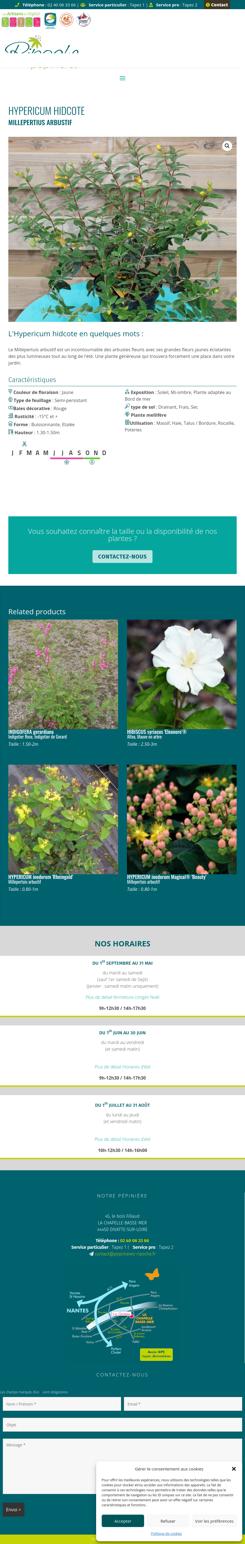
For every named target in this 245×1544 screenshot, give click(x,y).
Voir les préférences (214, 1521)
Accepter (122, 1521)
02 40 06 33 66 (134, 1240)
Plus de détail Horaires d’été (123, 1067)
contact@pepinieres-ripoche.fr (125, 1254)
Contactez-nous (122, 556)
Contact (217, 4)
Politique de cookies (166, 1533)
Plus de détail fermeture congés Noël (122, 997)
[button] (234, 1469)
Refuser (168, 1521)
